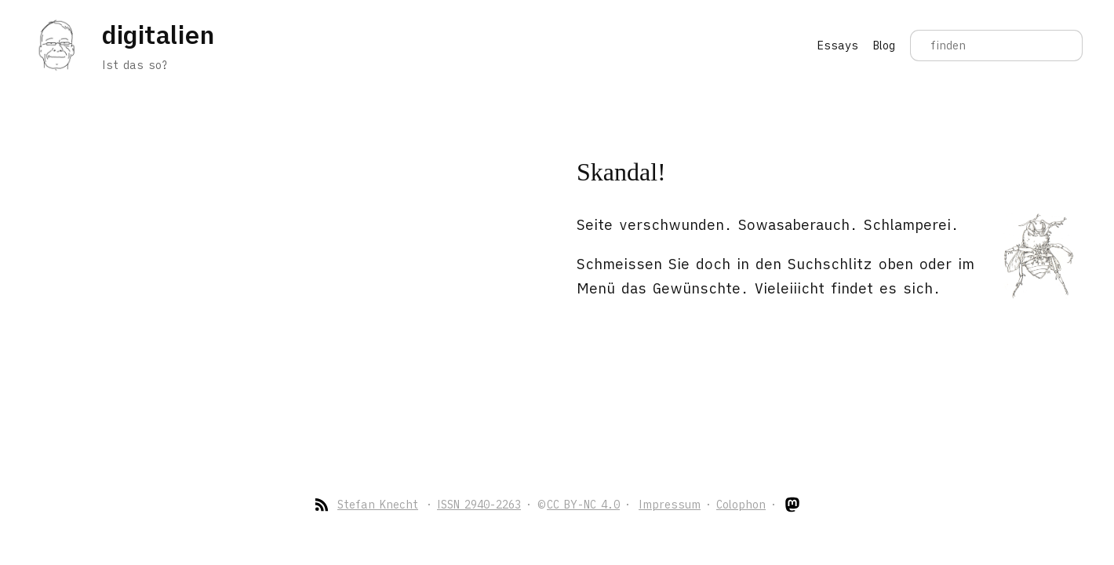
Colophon (741, 505)
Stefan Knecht (377, 505)
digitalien (157, 34)
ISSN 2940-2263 (479, 505)
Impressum (670, 505)
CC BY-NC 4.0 (583, 505)
